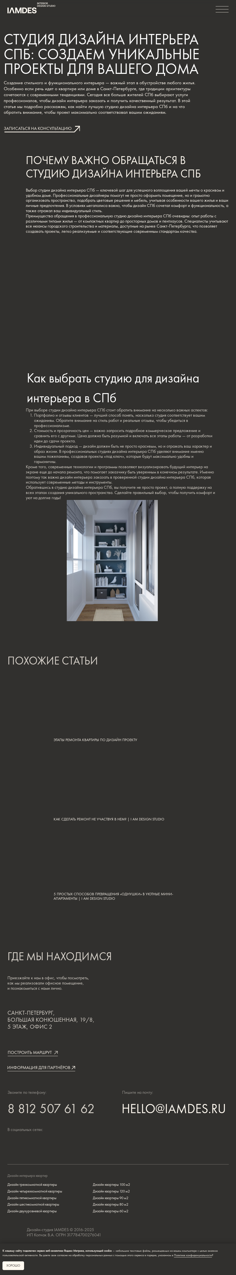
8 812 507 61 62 (51, 1109)
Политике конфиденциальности (193, 1255)
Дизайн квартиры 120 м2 (111, 1191)
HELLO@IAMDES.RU (174, 1108)
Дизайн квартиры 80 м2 (110, 1204)
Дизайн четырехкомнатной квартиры (34, 1191)
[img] (37, 1144)
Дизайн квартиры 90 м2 (110, 1197)
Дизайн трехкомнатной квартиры (32, 1184)
